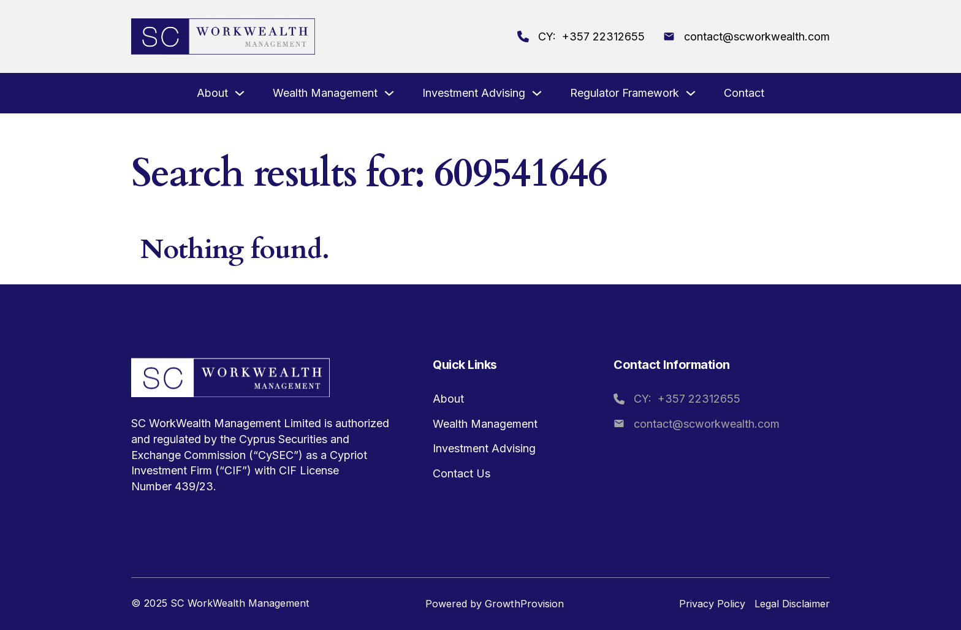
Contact (744, 92)
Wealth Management (325, 92)
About (212, 92)
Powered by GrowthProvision (494, 604)
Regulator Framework (624, 92)
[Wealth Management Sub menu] (389, 94)
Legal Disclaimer (792, 604)
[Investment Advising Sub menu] (536, 94)
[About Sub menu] (239, 94)
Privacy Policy (712, 604)
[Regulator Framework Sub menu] (690, 94)
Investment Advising (473, 92)
